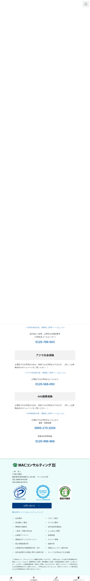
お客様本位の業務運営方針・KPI (26, 548)
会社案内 (17, 518)
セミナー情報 (51, 539)
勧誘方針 (50, 544)
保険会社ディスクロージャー (24, 539)
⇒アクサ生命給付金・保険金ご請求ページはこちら (45, 373)
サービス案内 (51, 522)
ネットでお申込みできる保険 (57, 552)
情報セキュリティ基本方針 (56, 548)
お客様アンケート (20, 535)
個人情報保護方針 (20, 544)
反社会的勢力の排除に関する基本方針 (28, 552)
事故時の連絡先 (19, 527)
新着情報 (50, 535)
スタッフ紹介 (51, 518)
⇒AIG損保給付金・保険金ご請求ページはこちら (45, 413)
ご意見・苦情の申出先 (22, 531)
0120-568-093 (45, 384)
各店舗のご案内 (19, 522)
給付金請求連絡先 (53, 527)
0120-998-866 (45, 441)
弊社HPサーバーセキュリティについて (27, 512)
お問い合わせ (32, 505)
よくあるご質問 (52, 531)
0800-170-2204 (45, 428)
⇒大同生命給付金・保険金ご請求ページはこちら (45, 327)
